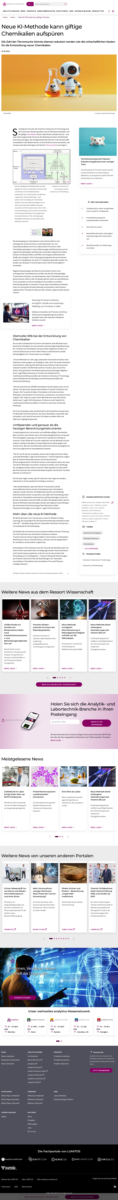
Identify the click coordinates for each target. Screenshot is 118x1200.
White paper (32, 1124)
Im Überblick (33, 1056)
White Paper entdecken (10, 1095)
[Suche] (65, 4)
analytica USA (34, 1082)
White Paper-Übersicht (10, 1103)
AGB (16, 1186)
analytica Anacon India (38, 1071)
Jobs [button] (71, 11)
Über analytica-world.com (47, 1179)
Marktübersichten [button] (46, 11)
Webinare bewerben (35, 1099)
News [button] (23, 11)
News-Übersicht (7, 1063)
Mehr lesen (58, 740)
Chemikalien (32, 134)
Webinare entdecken (36, 1095)
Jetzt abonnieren (101, 1070)
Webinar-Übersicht (35, 1103)
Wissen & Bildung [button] (83, 11)
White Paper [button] (62, 11)
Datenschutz (27, 1186)
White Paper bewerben (10, 1099)
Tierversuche (51, 145)
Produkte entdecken (62, 1056)
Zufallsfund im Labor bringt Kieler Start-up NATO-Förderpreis (100, 209)
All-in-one (32, 1131)
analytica (32, 1063)
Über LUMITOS (27, 1179)
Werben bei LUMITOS (9, 1179)
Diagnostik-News (22, 997)
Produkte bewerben (61, 1060)
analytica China (35, 1067)
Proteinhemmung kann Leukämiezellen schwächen (97, 218)
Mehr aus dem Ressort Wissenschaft (59, 684)
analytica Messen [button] (11, 11)
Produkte (31, 1120)
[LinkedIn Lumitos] (115, 1186)
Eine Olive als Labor (94, 227)
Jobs (29, 1128)
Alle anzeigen (90, 548)
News (30, 1116)
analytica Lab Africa (37, 1078)
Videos (3, 1116)
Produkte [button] (31, 11)
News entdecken (7, 1056)
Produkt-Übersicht (61, 1063)
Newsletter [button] (98, 11)
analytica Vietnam (36, 1075)
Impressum (5, 1186)
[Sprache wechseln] (113, 11)
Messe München (35, 1060)
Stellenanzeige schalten (63, 1099)
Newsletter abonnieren (96, 723)
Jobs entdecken (60, 1095)
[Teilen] (109, 11)
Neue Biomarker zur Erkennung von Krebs (98, 246)
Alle (29, 4)
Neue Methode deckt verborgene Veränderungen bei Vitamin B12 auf (99, 236)
